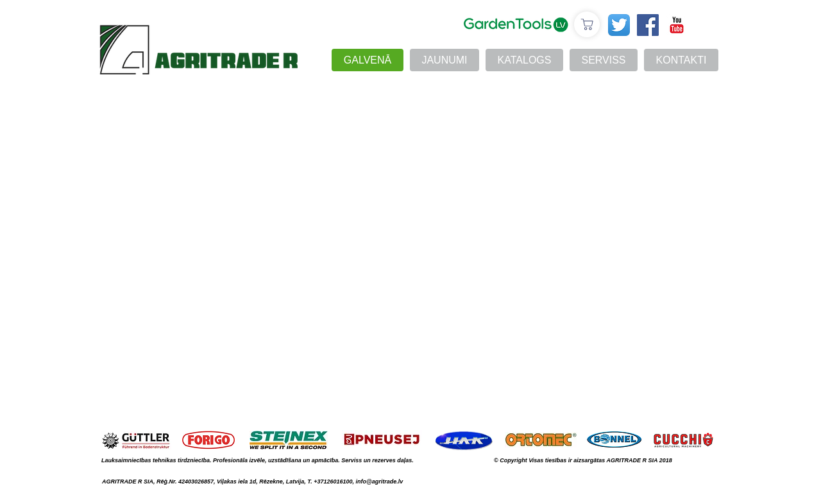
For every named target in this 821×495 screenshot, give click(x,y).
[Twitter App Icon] (619, 25)
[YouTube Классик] (677, 25)
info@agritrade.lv (379, 481)
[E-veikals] (587, 24)
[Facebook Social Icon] (648, 25)
